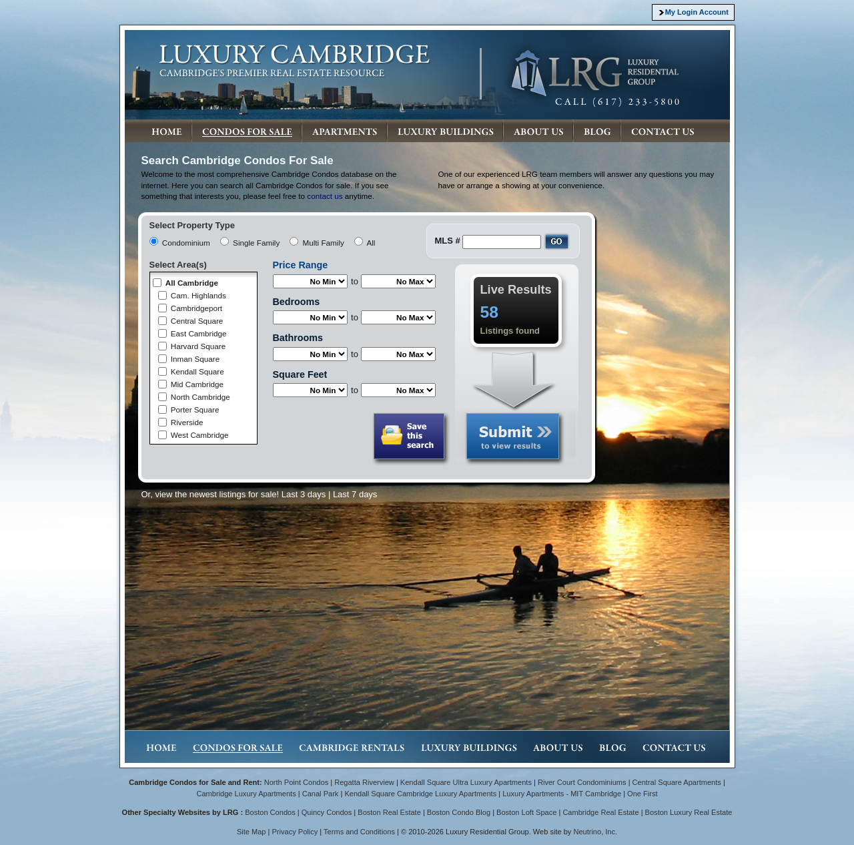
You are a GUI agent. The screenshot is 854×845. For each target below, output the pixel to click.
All (370, 242)
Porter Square (195, 409)
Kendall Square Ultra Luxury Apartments (466, 782)
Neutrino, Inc (594, 832)
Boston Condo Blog (458, 812)
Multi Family (323, 242)
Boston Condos (270, 812)
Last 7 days (355, 494)
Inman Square (195, 358)
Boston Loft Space (526, 812)
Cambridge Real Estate (600, 812)
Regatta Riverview (364, 782)
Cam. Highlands (198, 295)
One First (642, 794)
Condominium (186, 242)
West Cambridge (200, 435)
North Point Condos (296, 782)
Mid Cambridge (197, 384)
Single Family (256, 242)
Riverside (187, 422)
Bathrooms (298, 337)
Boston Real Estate (389, 812)
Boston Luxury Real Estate (689, 812)
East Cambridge (199, 333)
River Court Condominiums (582, 782)
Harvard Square (198, 346)
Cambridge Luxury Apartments (246, 794)
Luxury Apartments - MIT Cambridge (561, 794)
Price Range (300, 265)
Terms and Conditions (359, 832)
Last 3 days (304, 494)
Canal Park (320, 794)
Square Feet (300, 374)
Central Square (197, 320)
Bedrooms (296, 301)
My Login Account (697, 12)
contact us (324, 196)
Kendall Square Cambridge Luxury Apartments (421, 794)
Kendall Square (197, 371)
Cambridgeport (196, 308)
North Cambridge (200, 396)
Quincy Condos (327, 812)
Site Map (251, 832)
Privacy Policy (295, 832)
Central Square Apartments (676, 782)
